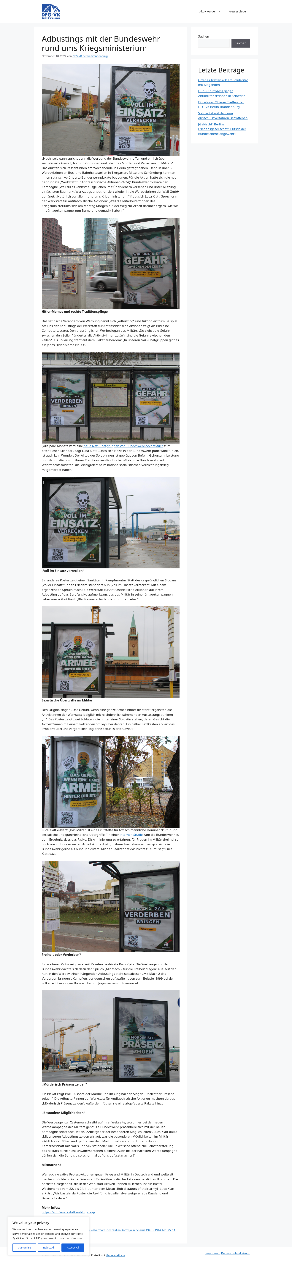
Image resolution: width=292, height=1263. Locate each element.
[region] (48, 1236)
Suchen (203, 36)
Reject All (49, 1247)
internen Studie (131, 834)
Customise (24, 1247)
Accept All (73, 1247)
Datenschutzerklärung (235, 1253)
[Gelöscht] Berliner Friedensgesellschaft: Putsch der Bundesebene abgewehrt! (222, 129)
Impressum (212, 1253)
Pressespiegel (237, 11)
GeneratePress (115, 1255)
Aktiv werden (212, 11)
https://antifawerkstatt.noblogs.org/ (68, 1212)
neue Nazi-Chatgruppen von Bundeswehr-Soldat (123, 446)
